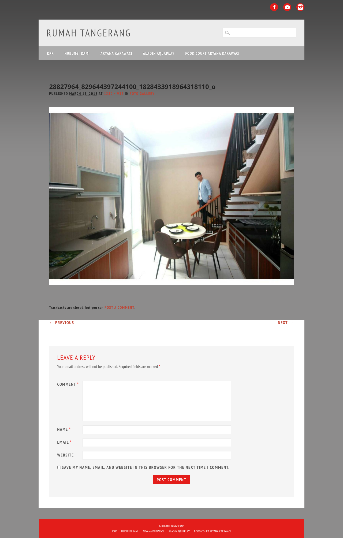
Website (65, 455)
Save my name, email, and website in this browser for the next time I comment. (146, 467)
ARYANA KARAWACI (116, 53)
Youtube (287, 7)
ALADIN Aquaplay (159, 53)
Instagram (300, 7)
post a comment (120, 307)
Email (65, 442)
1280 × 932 (114, 93)
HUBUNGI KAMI (77, 53)
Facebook (274, 7)
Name (64, 429)
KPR (50, 53)
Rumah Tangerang (89, 33)
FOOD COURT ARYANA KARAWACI (212, 53)
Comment (68, 384)
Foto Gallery (142, 93)
